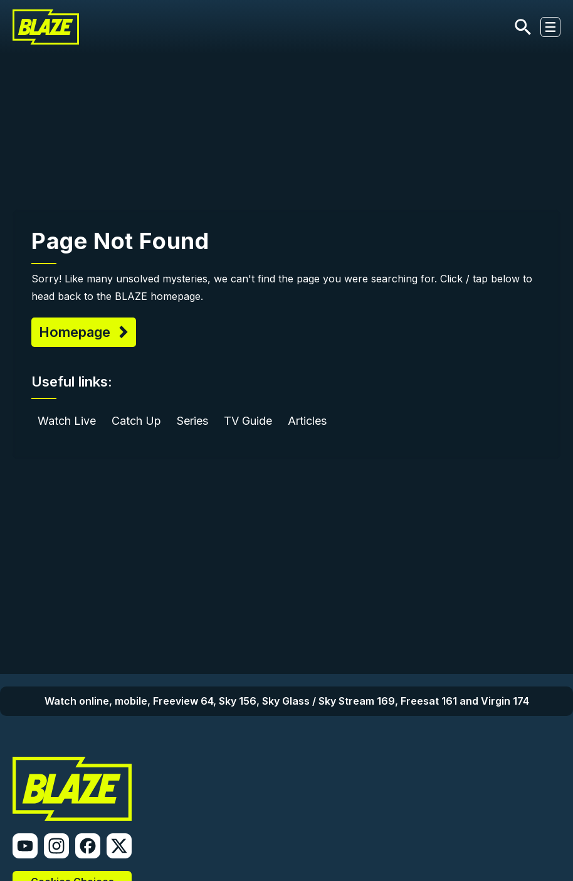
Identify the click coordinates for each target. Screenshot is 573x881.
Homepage (76, 332)
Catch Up (136, 420)
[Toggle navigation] (550, 27)
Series (192, 420)
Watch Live (67, 420)
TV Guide (248, 420)
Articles (307, 420)
